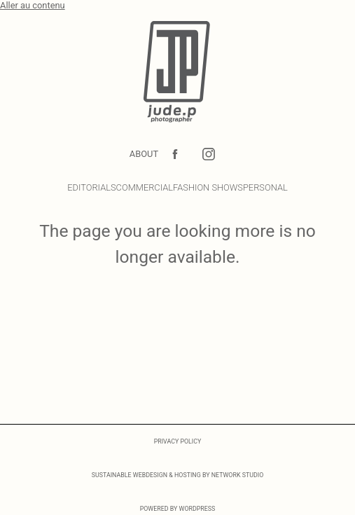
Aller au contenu (32, 5)
